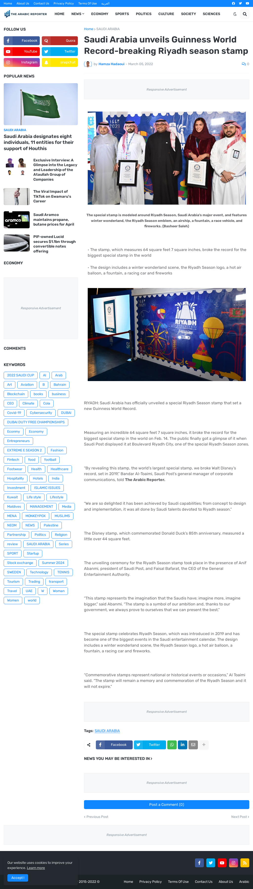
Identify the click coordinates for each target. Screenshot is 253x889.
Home (8, 3)
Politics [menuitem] (143, 14)
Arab (59, 375)
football (50, 460)
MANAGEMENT (41, 506)
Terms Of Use (87, 3)
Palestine (51, 525)
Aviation (27, 385)
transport (56, 582)
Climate (28, 403)
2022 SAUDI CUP (20, 375)
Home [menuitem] (59, 14)
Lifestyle (56, 497)
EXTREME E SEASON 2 (24, 450)
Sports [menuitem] (122, 14)
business (59, 394)
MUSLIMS (62, 516)
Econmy (13, 431)
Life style (34, 497)
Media (66, 506)
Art (9, 385)
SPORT (12, 553)
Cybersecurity (41, 413)
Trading (34, 582)
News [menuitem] (76, 14)
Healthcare (59, 469)
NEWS (30, 525)
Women (13, 600)
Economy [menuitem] (99, 14)
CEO (10, 403)
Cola (46, 403)
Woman (58, 591)
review (12, 544)
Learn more (36, 868)
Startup (33, 553)
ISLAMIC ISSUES (47, 488)
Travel (12, 591)
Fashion (57, 450)
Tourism (13, 582)
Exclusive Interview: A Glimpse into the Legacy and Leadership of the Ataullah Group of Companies (55, 170)
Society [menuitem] (188, 14)
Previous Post (97, 817)
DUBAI (66, 413)
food (31, 460)
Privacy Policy (64, 3)
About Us (23, 3)
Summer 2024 (53, 563)
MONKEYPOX (35, 516)
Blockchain (16, 394)
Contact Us (41, 3)
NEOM (12, 525)
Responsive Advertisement (167, 89)
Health (36, 469)
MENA (12, 516)
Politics (40, 535)
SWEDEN (14, 572)
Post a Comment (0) (166, 804)
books (38, 394)
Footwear (14, 469)
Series (64, 544)
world (32, 600)
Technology (39, 572)
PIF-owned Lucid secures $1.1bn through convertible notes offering (54, 243)
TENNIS (63, 572)
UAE (29, 591)
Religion (61, 535)
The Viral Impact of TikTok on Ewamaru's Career (52, 196)
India (56, 478)
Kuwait (12, 497)
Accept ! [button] (17, 878)
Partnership (16, 535)
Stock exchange (20, 563)
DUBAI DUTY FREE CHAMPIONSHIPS (36, 422)
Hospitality (15, 478)
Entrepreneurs (18, 441)
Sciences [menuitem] (211, 14)
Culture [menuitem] (166, 14)
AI (44, 375)
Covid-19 (14, 413)
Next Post (239, 817)
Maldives (14, 506)
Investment (16, 488)
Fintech (13, 460)
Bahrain (60, 385)
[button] (235, 14)
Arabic (244, 882)
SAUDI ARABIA (108, 29)
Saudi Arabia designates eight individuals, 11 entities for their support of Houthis (39, 142)
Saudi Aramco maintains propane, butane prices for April (53, 220)
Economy (36, 431)
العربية (105, 3)
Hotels (38, 478)
